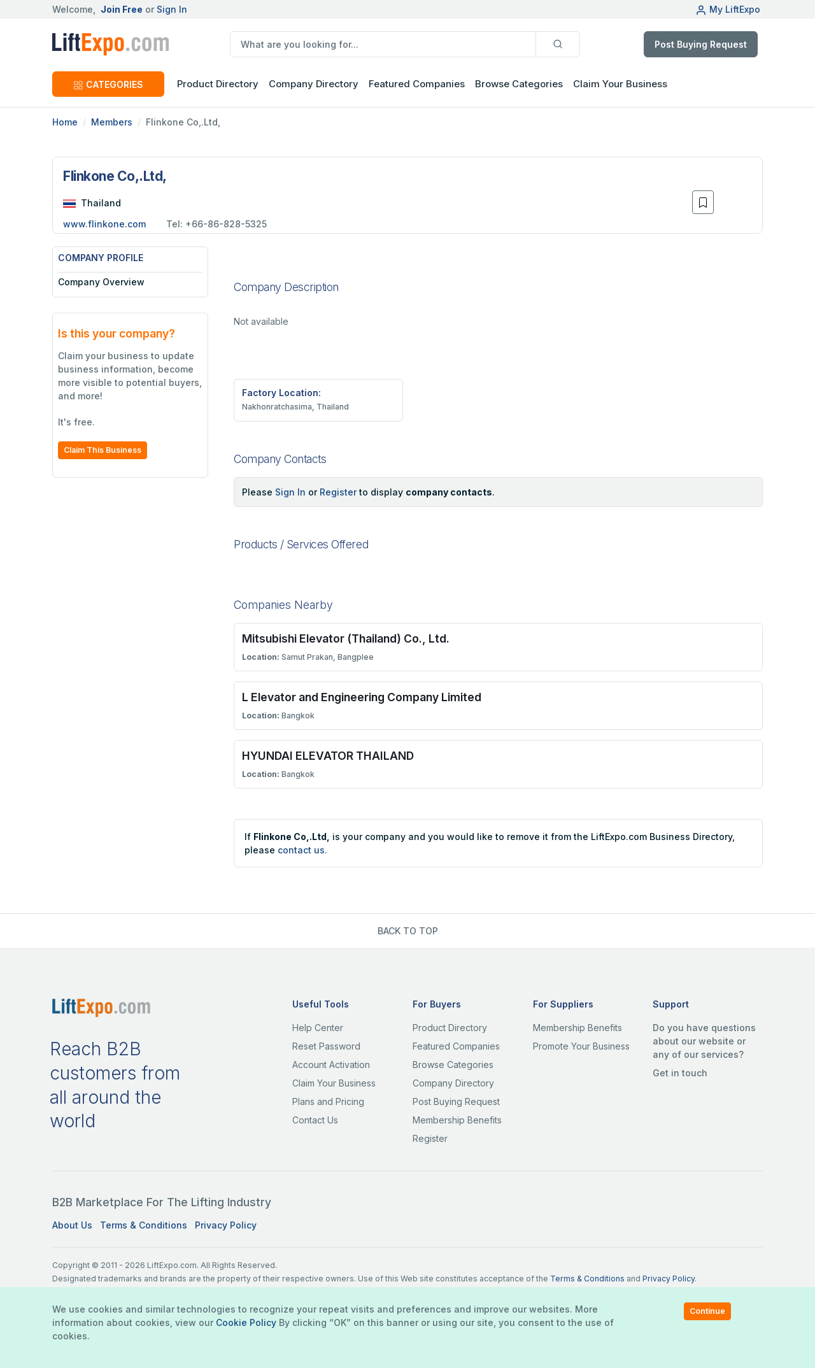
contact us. (302, 849)
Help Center (317, 1027)
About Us (72, 1225)
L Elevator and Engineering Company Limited (361, 697)
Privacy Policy (226, 1225)
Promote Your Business (581, 1046)
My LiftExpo (727, 9)
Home (65, 122)
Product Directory (450, 1027)
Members (111, 122)
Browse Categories (519, 84)
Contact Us (315, 1120)
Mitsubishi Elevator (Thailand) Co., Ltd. (346, 638)
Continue (707, 1311)
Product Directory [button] (218, 84)
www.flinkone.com (104, 223)
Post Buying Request (701, 44)
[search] (383, 44)
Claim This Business (102, 450)
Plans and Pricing (328, 1101)
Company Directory (313, 84)
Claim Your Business (620, 84)
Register (338, 492)
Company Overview (101, 281)
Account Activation (331, 1064)
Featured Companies (417, 84)
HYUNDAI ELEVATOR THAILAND (328, 755)
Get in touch (680, 1072)
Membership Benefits (457, 1120)
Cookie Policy (246, 1322)
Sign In (172, 9)
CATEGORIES (108, 84)
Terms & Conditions (143, 1225)
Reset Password (326, 1046)
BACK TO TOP (408, 930)
